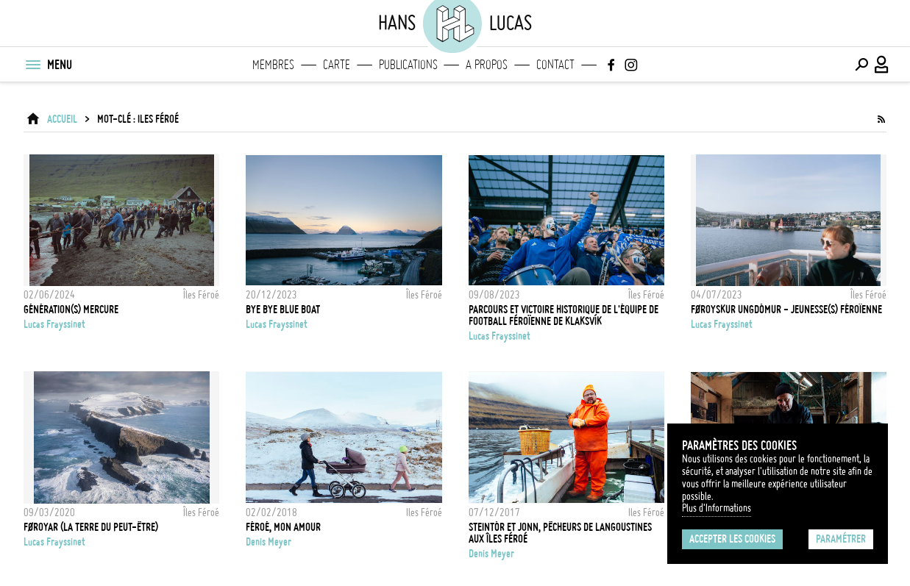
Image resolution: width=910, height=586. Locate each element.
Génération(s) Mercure (71, 309)
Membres (273, 64)
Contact (555, 64)
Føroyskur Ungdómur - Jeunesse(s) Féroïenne (786, 309)
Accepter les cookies (732, 539)
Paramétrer (841, 539)
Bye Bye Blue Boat (283, 309)
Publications (408, 64)
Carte (336, 64)
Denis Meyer (268, 542)
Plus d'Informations (716, 508)
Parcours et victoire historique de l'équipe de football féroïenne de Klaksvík (563, 315)
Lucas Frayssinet (54, 324)
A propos (487, 64)
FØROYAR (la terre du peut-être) (91, 527)
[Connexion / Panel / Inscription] (882, 64)
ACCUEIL (62, 119)
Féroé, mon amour (283, 527)
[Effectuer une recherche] (861, 64)
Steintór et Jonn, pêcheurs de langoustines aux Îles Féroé (560, 533)
